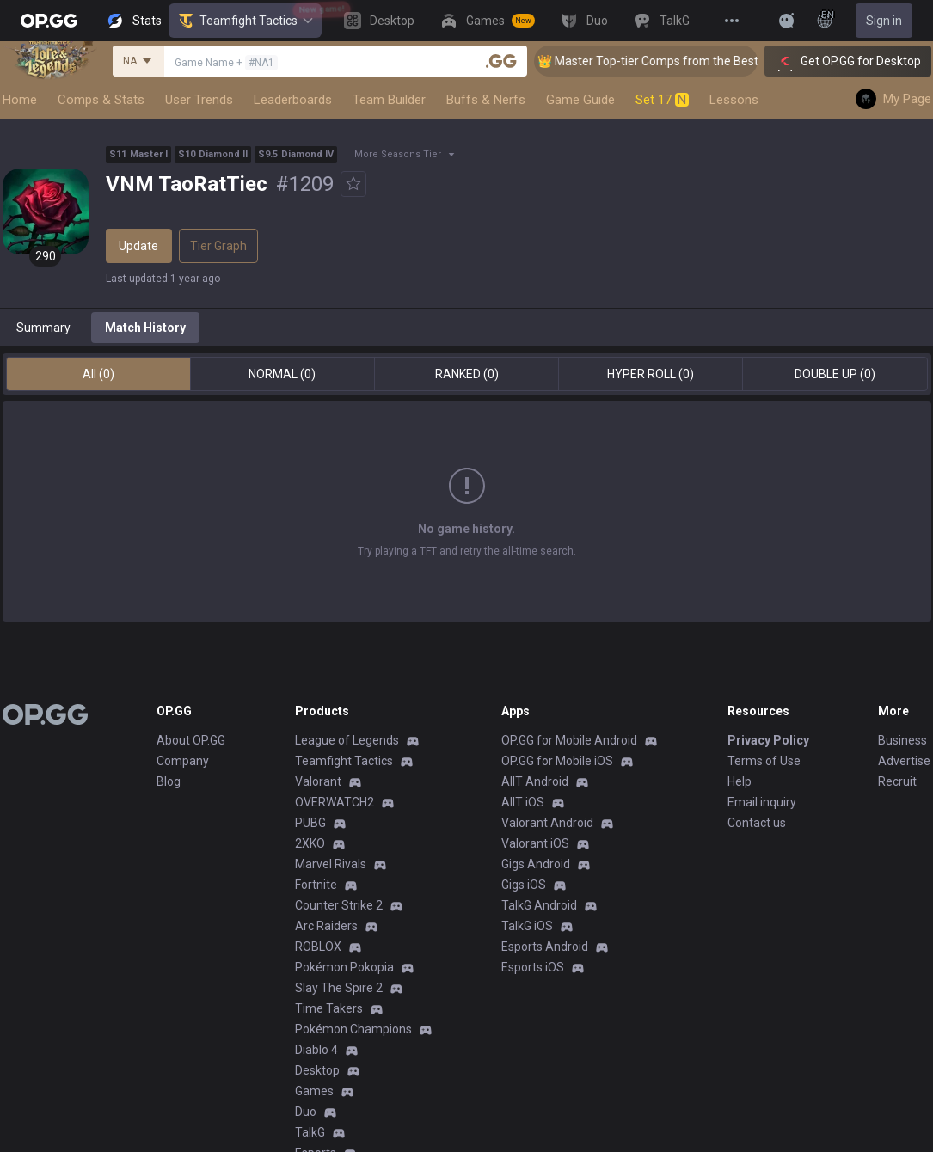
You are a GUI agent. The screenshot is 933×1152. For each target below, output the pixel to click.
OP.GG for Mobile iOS (557, 761)
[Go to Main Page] (49, 20)
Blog (169, 781)
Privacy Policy (768, 740)
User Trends (199, 99)
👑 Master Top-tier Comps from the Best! (669, 61)
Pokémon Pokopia (344, 967)
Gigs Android (535, 864)
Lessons (733, 99)
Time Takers (329, 1008)
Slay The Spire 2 (339, 988)
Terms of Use (764, 761)
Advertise (904, 761)
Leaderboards (293, 99)
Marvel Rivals (330, 864)
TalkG (310, 1132)
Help (739, 781)
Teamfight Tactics (245, 20)
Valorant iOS (535, 843)
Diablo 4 (316, 1050)
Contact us (756, 823)
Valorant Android (547, 823)
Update (138, 246)
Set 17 (662, 99)
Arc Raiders (326, 926)
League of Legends (347, 740)
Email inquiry (761, 802)
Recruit (897, 781)
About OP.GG (191, 740)
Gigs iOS (523, 885)
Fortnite (316, 885)
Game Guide (580, 99)
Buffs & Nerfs (485, 99)
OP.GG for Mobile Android (569, 740)
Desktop (317, 1070)
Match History (145, 327)
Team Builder (389, 99)
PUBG (310, 823)
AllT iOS (522, 802)
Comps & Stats (101, 99)
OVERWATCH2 (334, 802)
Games (314, 1091)
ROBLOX (318, 946)
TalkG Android (539, 905)
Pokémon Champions (353, 1029)
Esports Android (544, 946)
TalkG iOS (527, 926)
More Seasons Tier (397, 154)
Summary (43, 327)
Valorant (318, 781)
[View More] (732, 20)
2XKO (310, 843)
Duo (305, 1111)
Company (183, 761)
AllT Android (534, 781)
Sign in (884, 21)
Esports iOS (532, 967)
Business (902, 740)
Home (20, 99)
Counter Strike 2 (339, 905)
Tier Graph (218, 246)
